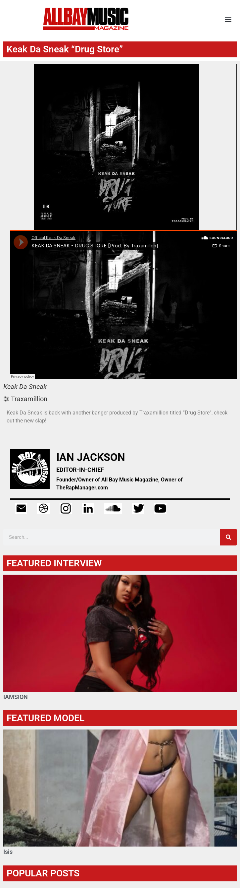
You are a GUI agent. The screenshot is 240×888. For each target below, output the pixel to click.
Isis (8, 851)
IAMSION (15, 696)
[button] (227, 19)
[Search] (228, 537)
